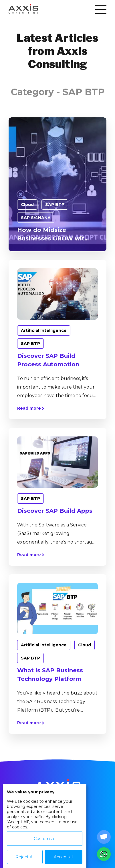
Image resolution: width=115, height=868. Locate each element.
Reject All (24, 856)
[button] (104, 854)
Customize (44, 838)
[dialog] (44, 826)
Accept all (63, 856)
